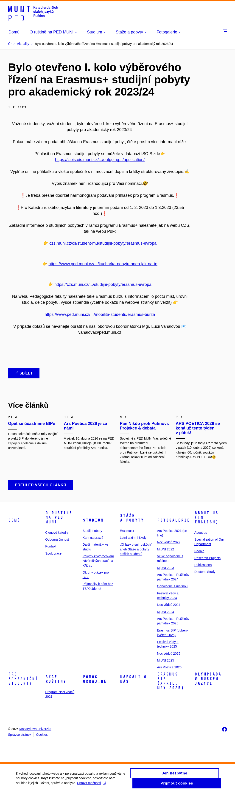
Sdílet (24, 373)
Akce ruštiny (55, 679)
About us (200, 532)
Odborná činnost (57, 539)
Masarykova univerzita (35, 729)
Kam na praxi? (93, 537)
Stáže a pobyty (132, 518)
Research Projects (207, 558)
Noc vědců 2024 (168, 605)
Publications (203, 565)
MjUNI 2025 (165, 660)
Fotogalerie (173, 520)
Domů (14, 520)
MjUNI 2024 (165, 612)
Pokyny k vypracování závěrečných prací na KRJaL (98, 560)
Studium (93, 520)
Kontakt (50, 546)
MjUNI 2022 (165, 549)
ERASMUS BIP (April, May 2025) (170, 681)
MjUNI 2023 (165, 568)
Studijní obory (92, 531)
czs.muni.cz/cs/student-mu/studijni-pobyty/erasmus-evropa (103, 243)
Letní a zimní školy (133, 537)
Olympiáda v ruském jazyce (207, 679)
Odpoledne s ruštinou (172, 586)
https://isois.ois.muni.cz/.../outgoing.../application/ (100, 159)
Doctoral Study (204, 572)
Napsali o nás (133, 679)
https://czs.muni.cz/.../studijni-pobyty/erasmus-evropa (102, 284)
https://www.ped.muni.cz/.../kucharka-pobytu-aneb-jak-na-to (102, 264)
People (199, 551)
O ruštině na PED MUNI (58, 517)
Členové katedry (56, 532)
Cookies (42, 734)
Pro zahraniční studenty (23, 679)
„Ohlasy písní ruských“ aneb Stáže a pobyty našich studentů (136, 549)
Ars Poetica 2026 (169, 667)
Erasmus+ (127, 531)
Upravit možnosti (91, 785)
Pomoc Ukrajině (94, 679)
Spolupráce (53, 553)
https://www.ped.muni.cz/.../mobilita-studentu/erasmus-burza (100, 314)
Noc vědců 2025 (168, 653)
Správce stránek (19, 734)
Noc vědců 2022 (168, 542)
